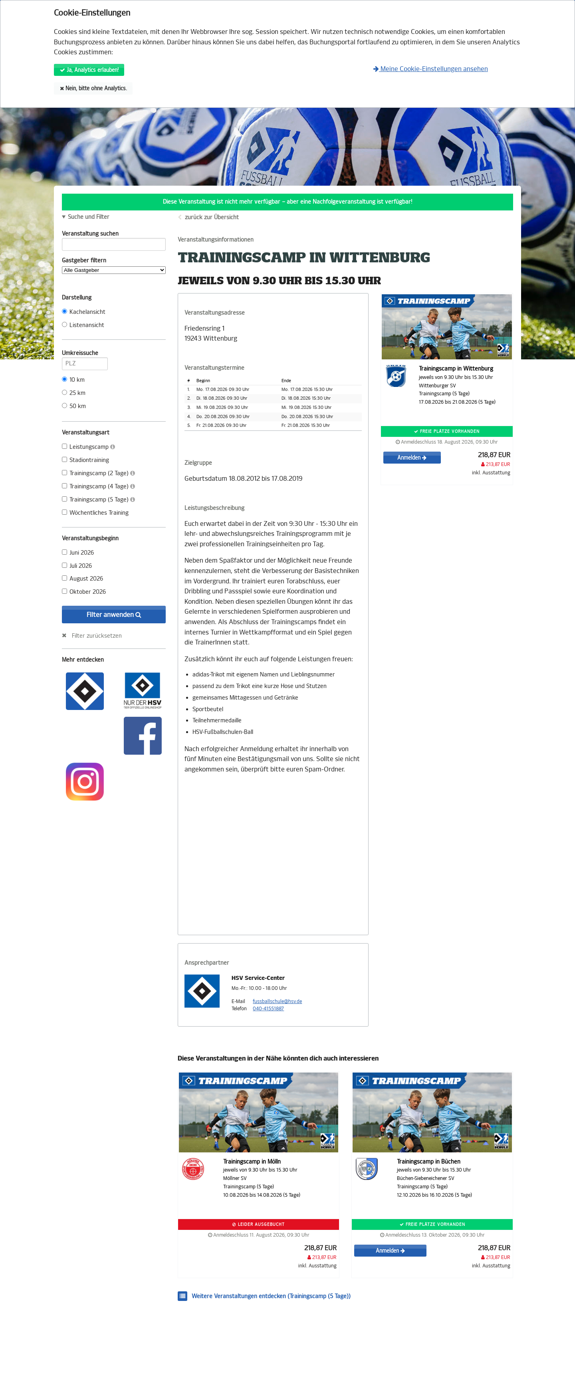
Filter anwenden (114, 615)
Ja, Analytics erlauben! (89, 70)
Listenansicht (83, 325)
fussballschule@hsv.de (277, 1001)
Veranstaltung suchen (114, 235)
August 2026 (82, 578)
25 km (73, 393)
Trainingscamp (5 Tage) (98, 499)
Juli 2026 (77, 566)
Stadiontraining (85, 460)
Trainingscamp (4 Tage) (98, 486)
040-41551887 (268, 1008)
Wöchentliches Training (95, 513)
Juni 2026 (78, 552)
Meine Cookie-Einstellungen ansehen (430, 69)
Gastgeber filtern (114, 265)
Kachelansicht (83, 312)
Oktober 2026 (84, 592)
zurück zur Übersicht (212, 217)
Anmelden (411, 458)
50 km (74, 406)
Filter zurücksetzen (97, 635)
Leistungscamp (88, 447)
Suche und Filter (88, 217)
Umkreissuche (85, 354)
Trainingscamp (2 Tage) (98, 473)
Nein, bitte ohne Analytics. (93, 88)
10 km (73, 380)
